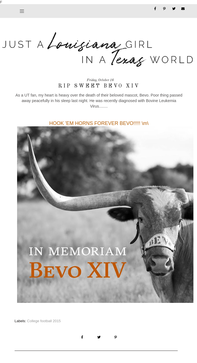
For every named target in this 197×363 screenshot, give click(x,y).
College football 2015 (44, 321)
